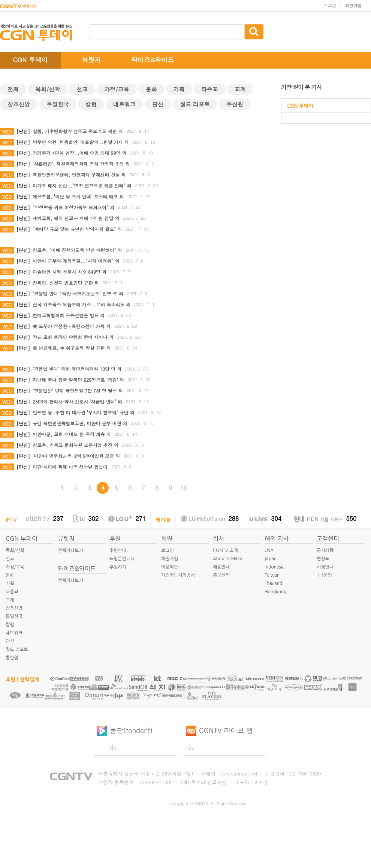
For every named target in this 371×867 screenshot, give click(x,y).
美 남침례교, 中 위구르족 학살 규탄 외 (72, 348)
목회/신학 (47, 89)
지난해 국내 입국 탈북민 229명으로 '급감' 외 (78, 379)
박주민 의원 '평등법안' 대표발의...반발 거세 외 (81, 142)
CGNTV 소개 (225, 550)
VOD (7, 131)
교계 (240, 89)
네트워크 (124, 104)
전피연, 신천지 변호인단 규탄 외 (66, 282)
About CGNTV (227, 558)
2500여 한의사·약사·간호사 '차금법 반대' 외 (77, 401)
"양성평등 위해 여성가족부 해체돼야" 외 (73, 207)
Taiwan (272, 575)
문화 (151, 89)
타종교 (209, 89)
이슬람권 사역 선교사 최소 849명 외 (69, 271)
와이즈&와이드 (152, 59)
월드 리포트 (195, 104)
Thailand (273, 583)
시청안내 (325, 567)
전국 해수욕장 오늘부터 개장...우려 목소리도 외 (82, 304)
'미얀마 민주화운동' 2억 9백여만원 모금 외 (76, 456)
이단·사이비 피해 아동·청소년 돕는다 (70, 467)
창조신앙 (18, 104)
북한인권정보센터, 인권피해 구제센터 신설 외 (79, 174)
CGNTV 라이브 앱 (219, 738)
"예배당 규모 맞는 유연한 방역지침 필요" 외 (77, 229)
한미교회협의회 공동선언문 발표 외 (69, 315)
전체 (13, 89)
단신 (157, 104)
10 (183, 487)
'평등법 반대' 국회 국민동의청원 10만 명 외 (77, 369)
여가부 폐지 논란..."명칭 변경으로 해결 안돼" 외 (82, 185)
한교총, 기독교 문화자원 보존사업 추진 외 (75, 445)
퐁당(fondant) (125, 738)
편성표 (323, 558)
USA (269, 550)
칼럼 (91, 104)
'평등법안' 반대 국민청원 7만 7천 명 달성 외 (78, 390)
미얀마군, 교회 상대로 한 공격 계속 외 (72, 434)
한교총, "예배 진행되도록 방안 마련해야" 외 (77, 250)
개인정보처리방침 (178, 575)
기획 (179, 89)
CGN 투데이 (30, 59)
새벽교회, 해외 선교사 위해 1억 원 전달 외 (76, 218)
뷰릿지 (91, 59)
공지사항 (325, 550)
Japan (271, 558)
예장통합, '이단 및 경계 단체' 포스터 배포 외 (78, 196)
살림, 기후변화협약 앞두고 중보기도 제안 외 (78, 131)
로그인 (330, 5)
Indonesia (274, 567)
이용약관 (169, 567)
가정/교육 (116, 89)
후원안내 (117, 550)
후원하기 (117, 567)
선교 (82, 89)
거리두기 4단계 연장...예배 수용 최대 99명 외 (80, 153)
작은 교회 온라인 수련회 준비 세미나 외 (73, 337)
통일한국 (57, 104)
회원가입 (353, 5)
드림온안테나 (122, 558)
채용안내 (221, 567)
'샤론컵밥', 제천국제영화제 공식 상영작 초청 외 (81, 163)
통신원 (234, 104)
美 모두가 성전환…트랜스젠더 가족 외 (72, 326)
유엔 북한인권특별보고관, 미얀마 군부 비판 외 (80, 423)
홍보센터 (221, 575)
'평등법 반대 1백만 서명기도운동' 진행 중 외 (78, 293)
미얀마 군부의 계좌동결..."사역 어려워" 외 (76, 261)
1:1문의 (324, 575)
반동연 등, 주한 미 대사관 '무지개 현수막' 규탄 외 (84, 412)
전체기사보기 (70, 550)
